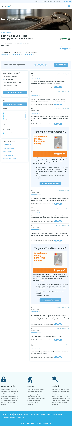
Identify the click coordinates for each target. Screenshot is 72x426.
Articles (50, 1)
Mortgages (7, 145)
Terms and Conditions (9, 417)
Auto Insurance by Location (54, 414)
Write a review (61, 64)
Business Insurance (10, 158)
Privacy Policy (20, 417)
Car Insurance (8, 151)
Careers (44, 1)
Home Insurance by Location (37, 414)
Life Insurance (8, 155)
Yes (56, 87)
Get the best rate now (15, 92)
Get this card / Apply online (50, 183)
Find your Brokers (8, 414)
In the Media (57, 1)
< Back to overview (6, 32)
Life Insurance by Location (21, 414)
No (60, 87)
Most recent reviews (14, 104)
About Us (37, 1)
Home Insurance (9, 148)
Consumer (7, 133)
